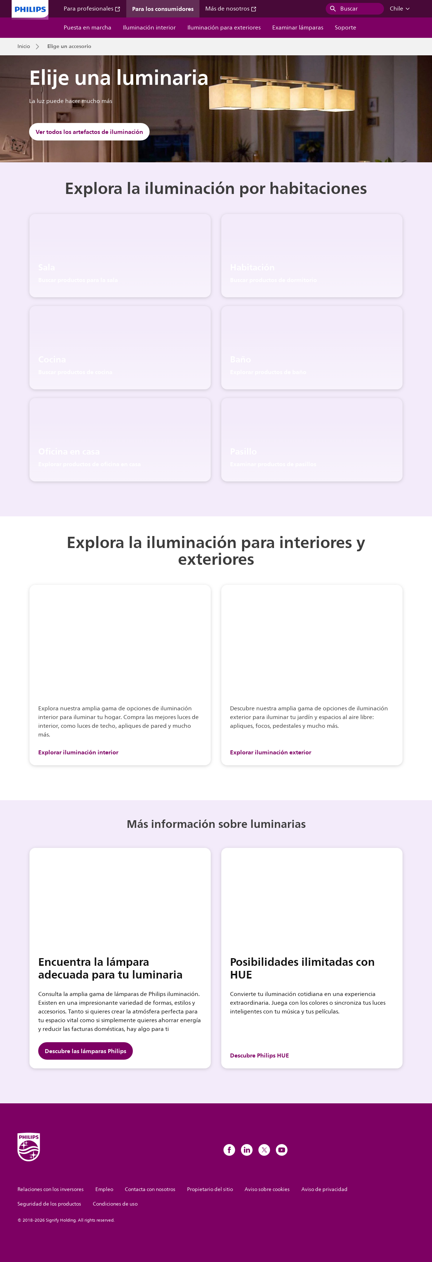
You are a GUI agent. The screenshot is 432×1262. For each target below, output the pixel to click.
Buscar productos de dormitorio (273, 279)
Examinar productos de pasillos (273, 464)
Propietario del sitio (210, 1189)
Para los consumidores (163, 8)
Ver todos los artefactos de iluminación (89, 132)
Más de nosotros (231, 8)
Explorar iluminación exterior (270, 752)
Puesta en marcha (87, 27)
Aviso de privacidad (324, 1189)
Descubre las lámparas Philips (85, 1051)
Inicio (23, 46)
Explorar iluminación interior (78, 752)
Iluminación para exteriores (224, 27)
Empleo (104, 1189)
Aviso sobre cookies (267, 1189)
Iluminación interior (149, 27)
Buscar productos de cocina (75, 372)
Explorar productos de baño (268, 372)
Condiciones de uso (115, 1204)
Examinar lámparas (297, 27)
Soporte (345, 27)
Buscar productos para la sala (78, 279)
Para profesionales (92, 8)
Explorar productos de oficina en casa (89, 464)
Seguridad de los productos (49, 1204)
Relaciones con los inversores (50, 1189)
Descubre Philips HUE (259, 1055)
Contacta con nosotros (150, 1189)
